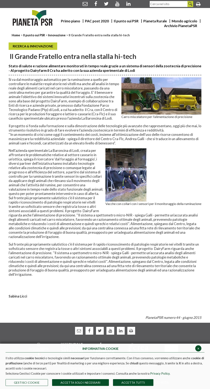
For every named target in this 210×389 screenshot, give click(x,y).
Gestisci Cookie (27, 382)
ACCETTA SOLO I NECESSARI (80, 382)
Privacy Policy (160, 373)
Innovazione (57, 35)
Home (16, 35)
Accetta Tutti (133, 382)
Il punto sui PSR (34, 35)
